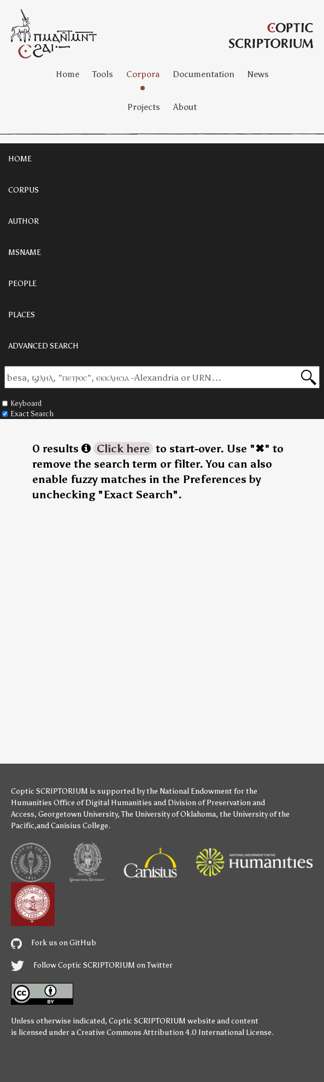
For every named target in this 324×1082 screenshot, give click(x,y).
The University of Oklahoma (168, 814)
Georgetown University (77, 814)
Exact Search (28, 413)
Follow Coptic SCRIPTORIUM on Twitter (92, 965)
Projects (143, 107)
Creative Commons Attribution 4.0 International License (174, 1032)
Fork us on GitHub (53, 942)
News (258, 74)
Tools (102, 74)
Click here (123, 448)
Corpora (143, 74)
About (185, 107)
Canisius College (79, 825)
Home (67, 74)
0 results (61, 448)
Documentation (203, 74)
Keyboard (22, 403)
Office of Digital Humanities (103, 802)
